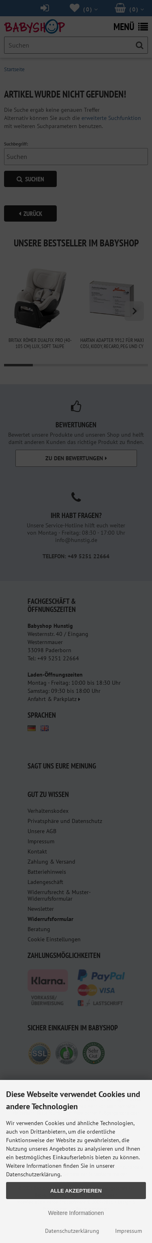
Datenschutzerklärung (72, 1230)
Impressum (128, 1230)
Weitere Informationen (76, 1213)
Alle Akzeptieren (76, 1191)
